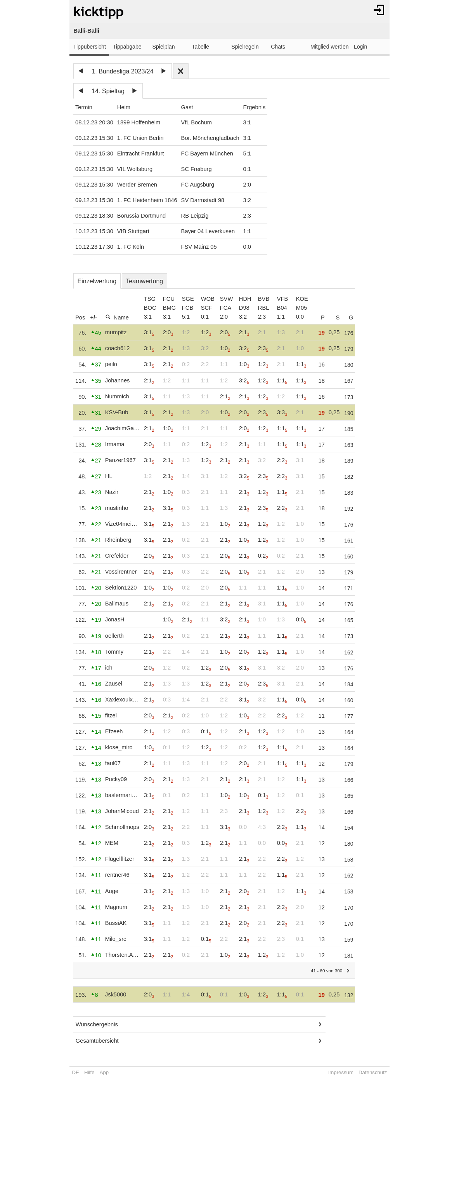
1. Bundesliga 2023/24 (122, 71)
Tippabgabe (127, 47)
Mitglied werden (329, 47)
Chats (278, 47)
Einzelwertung (97, 281)
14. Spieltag (108, 91)
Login (360, 47)
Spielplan (163, 47)
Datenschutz (373, 1072)
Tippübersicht (89, 47)
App (104, 1072)
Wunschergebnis (97, 1024)
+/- (93, 317)
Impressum (340, 1072)
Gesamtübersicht (97, 1041)
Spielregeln (244, 47)
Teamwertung (144, 281)
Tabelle (200, 47)
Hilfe (89, 1072)
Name (117, 317)
